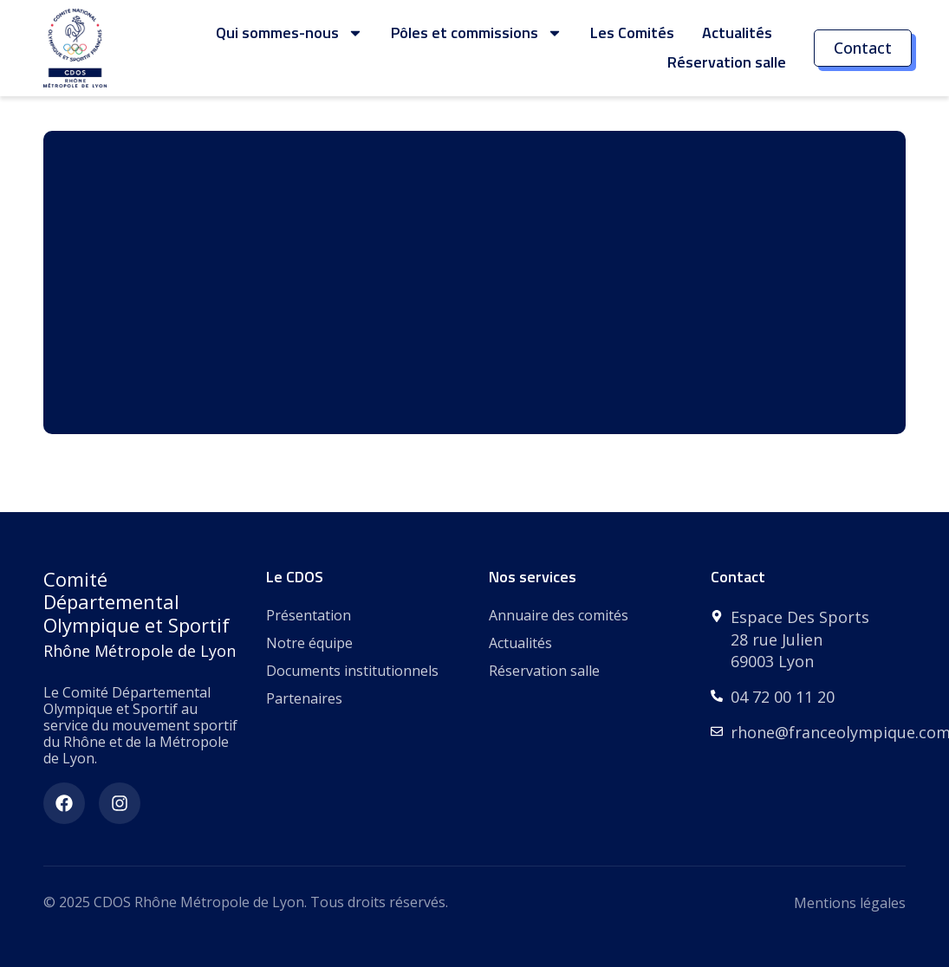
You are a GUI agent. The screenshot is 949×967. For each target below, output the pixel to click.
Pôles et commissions (476, 33)
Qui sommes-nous (289, 33)
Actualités (737, 32)
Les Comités (632, 32)
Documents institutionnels (352, 670)
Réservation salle (726, 62)
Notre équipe (309, 643)
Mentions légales (850, 903)
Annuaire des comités (558, 615)
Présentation (308, 615)
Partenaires (304, 698)
